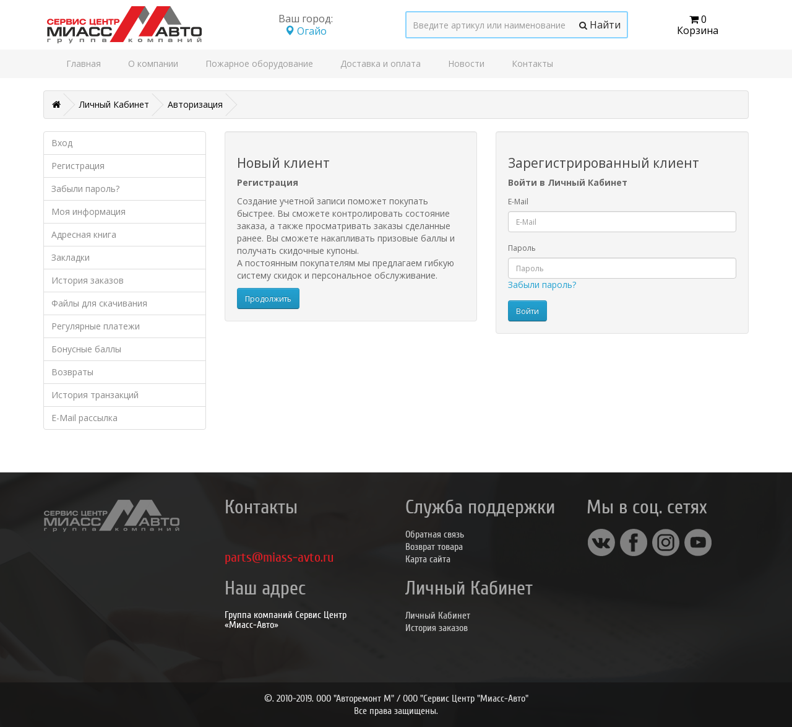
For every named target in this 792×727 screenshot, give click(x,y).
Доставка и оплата (380, 63)
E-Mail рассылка (84, 418)
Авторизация (195, 104)
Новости (466, 63)
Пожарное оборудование (259, 63)
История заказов (87, 280)
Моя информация (88, 211)
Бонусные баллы (86, 349)
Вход (61, 143)
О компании (153, 63)
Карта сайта (427, 559)
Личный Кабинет (114, 104)
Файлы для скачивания (99, 303)
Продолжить (268, 299)
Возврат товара (434, 547)
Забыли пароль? (85, 188)
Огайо (306, 31)
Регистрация (78, 166)
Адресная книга (83, 234)
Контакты (532, 63)
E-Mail (518, 201)
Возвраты (72, 372)
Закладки (70, 257)
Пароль (522, 248)
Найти (600, 25)
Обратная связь (434, 534)
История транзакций (95, 395)
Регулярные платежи (95, 326)
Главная (83, 63)
